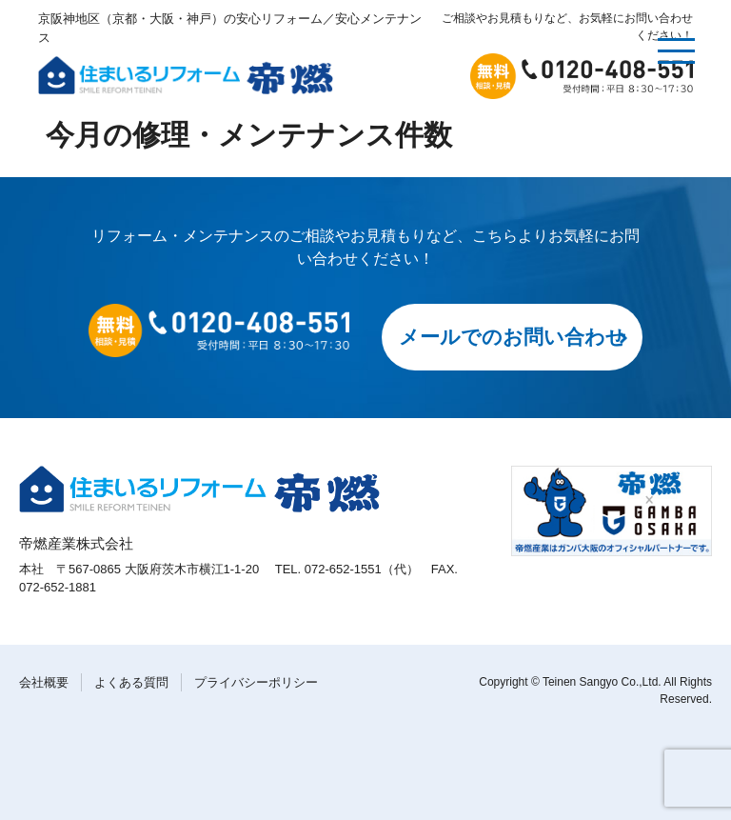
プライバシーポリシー (256, 682)
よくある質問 (131, 682)
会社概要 (44, 682)
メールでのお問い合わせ (512, 337)
